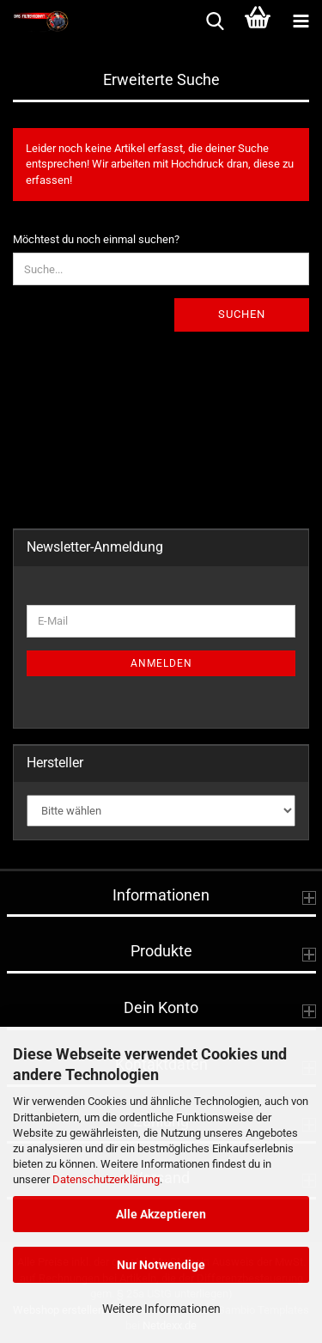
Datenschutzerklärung (106, 1179)
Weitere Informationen (161, 1309)
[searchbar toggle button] (214, 21)
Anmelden (161, 663)
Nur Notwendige (161, 1265)
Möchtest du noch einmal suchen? (96, 239)
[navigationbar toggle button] (300, 21)
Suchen (241, 314)
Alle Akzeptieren (161, 1214)
